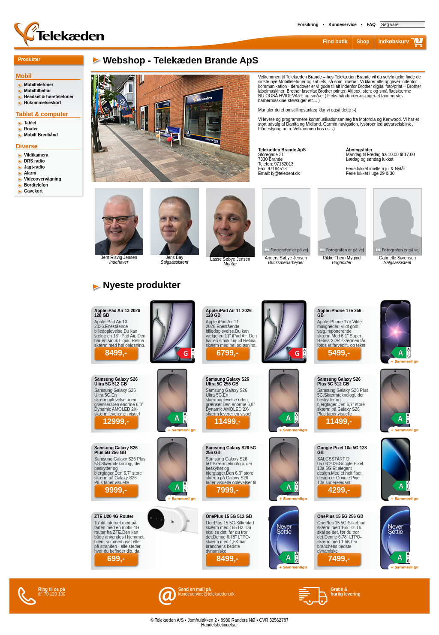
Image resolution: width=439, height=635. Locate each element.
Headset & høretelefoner (49, 96)
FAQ (371, 24)
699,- (116, 558)
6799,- (227, 353)
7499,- (339, 558)
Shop (363, 42)
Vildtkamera (36, 155)
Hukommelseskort (42, 102)
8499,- (116, 353)
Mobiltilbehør (37, 90)
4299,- (339, 490)
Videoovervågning (42, 179)
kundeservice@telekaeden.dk (206, 594)
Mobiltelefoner (38, 84)
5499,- (339, 353)
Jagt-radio (34, 167)
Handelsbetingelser (219, 625)
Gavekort (33, 191)
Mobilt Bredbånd (41, 134)
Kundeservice (342, 24)
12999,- (116, 421)
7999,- (227, 490)
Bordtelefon (36, 185)
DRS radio (34, 161)
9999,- (116, 490)
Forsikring (308, 24)
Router (31, 128)
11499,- (227, 421)
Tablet (30, 122)
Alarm (30, 173)
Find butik (335, 42)
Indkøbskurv (394, 42)
